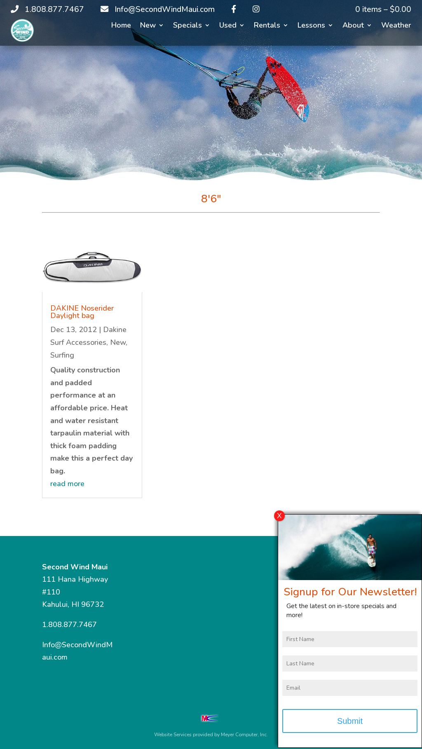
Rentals (267, 26)
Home (121, 26)
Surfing (62, 355)
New (148, 26)
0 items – (383, 9)
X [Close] (279, 521)
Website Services (173, 734)
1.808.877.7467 (69, 625)
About (353, 26)
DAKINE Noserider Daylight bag (82, 312)
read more (67, 484)
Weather (396, 26)
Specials (187, 26)
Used (228, 26)
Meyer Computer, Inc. (244, 734)
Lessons (311, 26)
